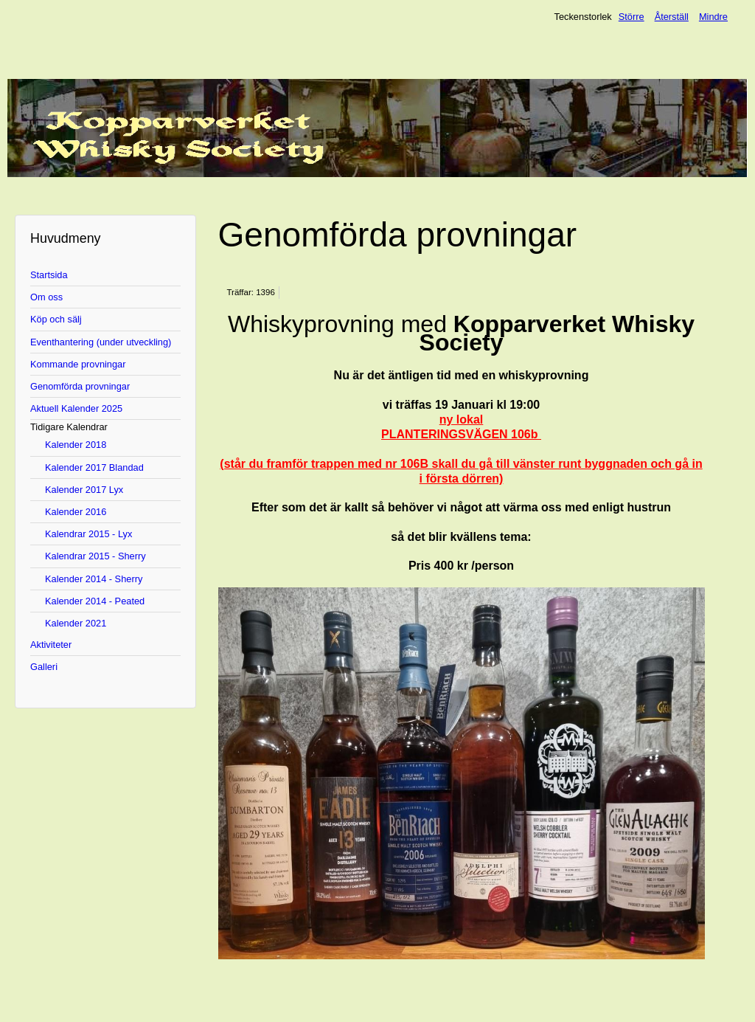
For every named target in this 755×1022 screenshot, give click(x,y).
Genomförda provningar (80, 386)
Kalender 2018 (75, 444)
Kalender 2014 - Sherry (93, 578)
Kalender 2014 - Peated (95, 601)
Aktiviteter (51, 644)
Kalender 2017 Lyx (84, 489)
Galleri (44, 666)
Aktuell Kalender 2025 (76, 408)
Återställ (672, 16)
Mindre (713, 16)
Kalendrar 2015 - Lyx (88, 533)
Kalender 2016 (75, 511)
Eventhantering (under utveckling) (100, 342)
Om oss (46, 297)
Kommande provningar (77, 364)
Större (631, 16)
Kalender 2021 (75, 623)
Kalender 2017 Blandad (94, 467)
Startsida (49, 274)
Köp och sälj (56, 319)
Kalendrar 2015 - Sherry (95, 556)
